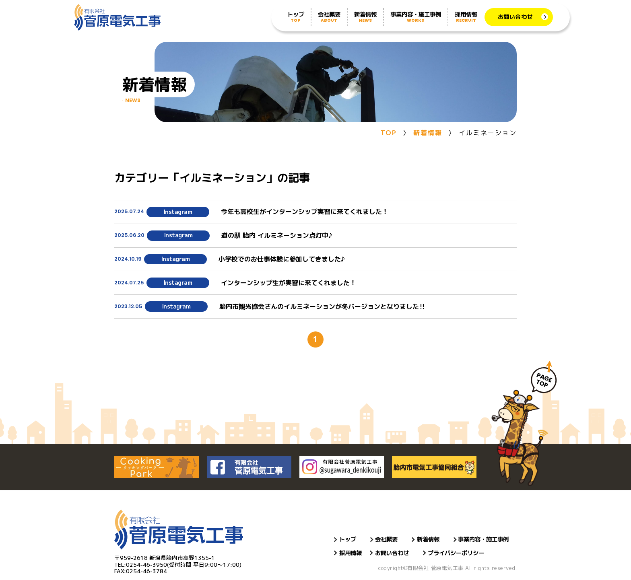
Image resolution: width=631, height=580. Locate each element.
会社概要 (329, 16)
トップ (295, 16)
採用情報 (466, 16)
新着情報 (365, 16)
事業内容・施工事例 (415, 16)
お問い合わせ (515, 17)
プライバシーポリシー (456, 553)
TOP (389, 132)
